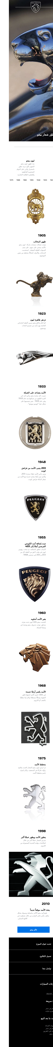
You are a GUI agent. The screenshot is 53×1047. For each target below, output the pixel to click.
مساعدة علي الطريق (41, 1031)
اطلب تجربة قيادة (43, 1011)
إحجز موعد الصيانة (42, 1025)
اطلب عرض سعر (43, 1008)
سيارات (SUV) (43, 994)
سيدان (46, 991)
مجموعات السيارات (40, 983)
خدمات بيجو (45, 1034)
